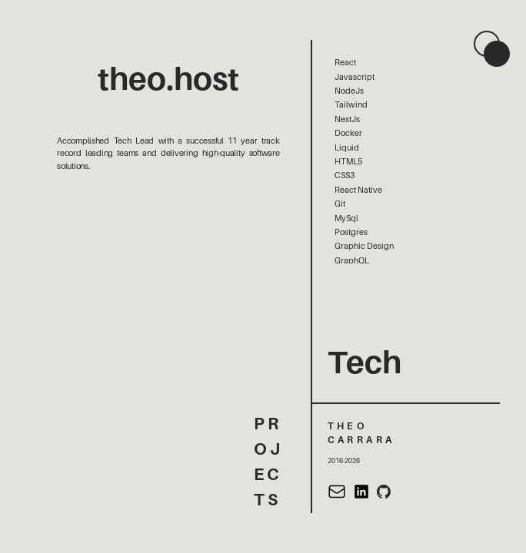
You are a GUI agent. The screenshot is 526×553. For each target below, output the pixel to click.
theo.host (168, 79)
